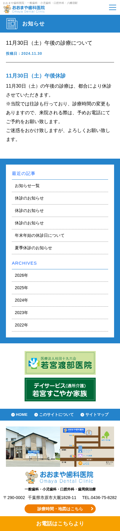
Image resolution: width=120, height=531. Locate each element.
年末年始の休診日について (40, 235)
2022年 (21, 325)
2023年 (21, 312)
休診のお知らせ (29, 198)
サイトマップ (96, 414)
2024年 (21, 300)
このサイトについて (56, 414)
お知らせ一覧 (27, 185)
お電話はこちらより (60, 524)
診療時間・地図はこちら (60, 508)
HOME (22, 414)
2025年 (21, 287)
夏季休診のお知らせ (33, 247)
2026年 (21, 275)
